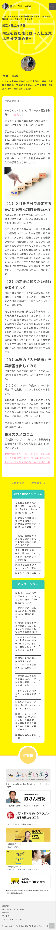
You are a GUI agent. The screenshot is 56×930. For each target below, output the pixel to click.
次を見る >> (38, 483)
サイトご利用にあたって (12, 919)
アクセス (6, 916)
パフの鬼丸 (13, 114)
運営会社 (6, 912)
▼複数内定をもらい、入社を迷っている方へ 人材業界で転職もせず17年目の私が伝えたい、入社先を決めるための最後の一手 (27, 458)
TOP (4, 16)
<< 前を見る (17, 483)
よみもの (14, 16)
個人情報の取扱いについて (13, 909)
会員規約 (6, 906)
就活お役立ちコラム (30, 16)
